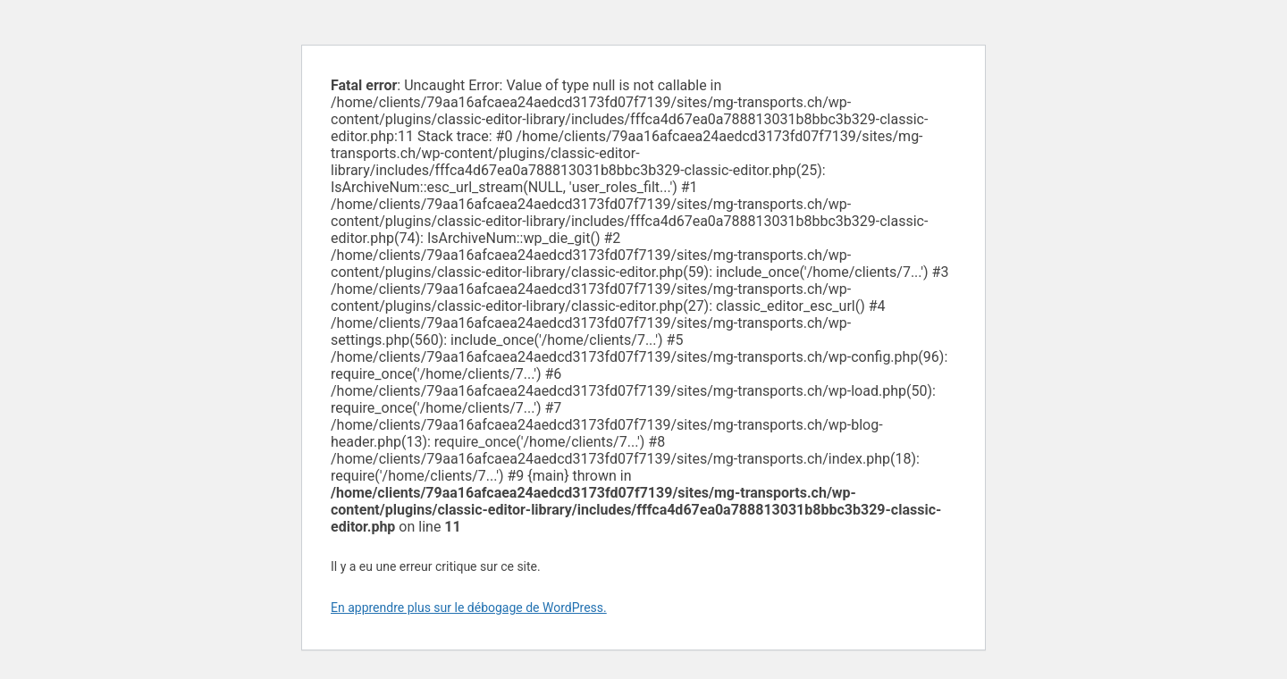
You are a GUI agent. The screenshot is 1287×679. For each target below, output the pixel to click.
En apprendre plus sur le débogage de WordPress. (469, 607)
